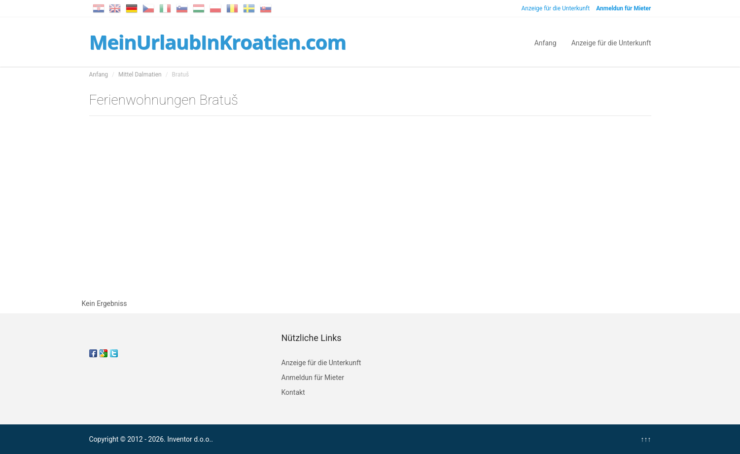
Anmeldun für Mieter (313, 377)
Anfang (545, 42)
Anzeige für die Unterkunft (555, 8)
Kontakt (293, 392)
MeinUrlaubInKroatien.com (217, 41)
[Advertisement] (370, 210)
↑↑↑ (646, 439)
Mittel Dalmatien (140, 74)
